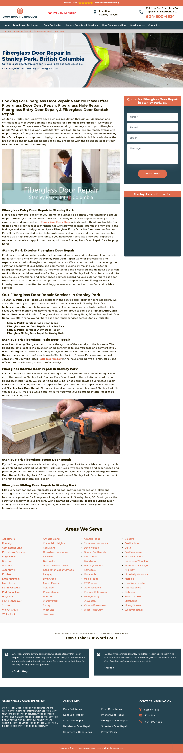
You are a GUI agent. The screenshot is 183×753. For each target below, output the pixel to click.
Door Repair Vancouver (90, 748)
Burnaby (7, 543)
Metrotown (8, 583)
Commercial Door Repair (77, 732)
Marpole (129, 578)
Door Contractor (52, 25)
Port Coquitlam (11, 592)
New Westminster (135, 583)
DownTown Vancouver (56, 552)
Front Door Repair (111, 709)
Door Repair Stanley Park (20, 31)
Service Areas (137, 25)
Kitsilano (7, 574)
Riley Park (8, 596)
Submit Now (152, 173)
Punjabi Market (52, 592)
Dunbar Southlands (95, 552)
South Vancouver (12, 601)
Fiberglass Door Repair (114, 720)
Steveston (90, 601)
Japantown (8, 570)
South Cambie (133, 596)
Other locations (93, 587)
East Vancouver (134, 552)
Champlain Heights (54, 543)
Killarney (130, 570)
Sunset (6, 605)
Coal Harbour (132, 543)
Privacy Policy (109, 732)
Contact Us (154, 25)
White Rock (9, 614)
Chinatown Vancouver (96, 543)
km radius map (152, 228)
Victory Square (133, 605)
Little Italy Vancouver (137, 574)
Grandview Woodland (137, 561)
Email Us (150, 715)
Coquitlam (49, 547)
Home (7, 25)
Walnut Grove (10, 609)
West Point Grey (93, 609)
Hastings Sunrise (93, 565)
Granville (7, 565)
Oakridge (48, 587)
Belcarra (129, 539)
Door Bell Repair (72, 709)
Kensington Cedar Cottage (58, 570)
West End (48, 609)
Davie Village (91, 547)
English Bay (9, 556)
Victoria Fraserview (95, 605)
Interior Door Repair (112, 715)
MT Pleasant (91, 583)
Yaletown (48, 614)
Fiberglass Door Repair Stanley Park (48, 31)
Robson (47, 596)
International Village (136, 565)
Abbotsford (9, 539)
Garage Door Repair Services (82, 25)
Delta (128, 547)
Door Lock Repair (73, 715)
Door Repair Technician (26, 25)
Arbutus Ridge (92, 539)
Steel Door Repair (73, 720)
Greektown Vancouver (56, 565)
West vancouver (134, 609)
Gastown (7, 561)
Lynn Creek (49, 578)
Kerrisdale (90, 570)
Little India (90, 574)
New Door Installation (114, 25)
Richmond (131, 592)
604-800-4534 (160, 16)
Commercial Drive (12, 547)
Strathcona (131, 601)
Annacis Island (51, 539)
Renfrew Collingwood (96, 592)
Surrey (46, 605)
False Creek (91, 556)
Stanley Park (50, 601)
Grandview (90, 561)
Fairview (48, 556)
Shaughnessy (91, 596)
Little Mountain (11, 578)
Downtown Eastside (14, 552)
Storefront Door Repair (114, 726)
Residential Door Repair (77, 726)
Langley (47, 574)
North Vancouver (12, 587)
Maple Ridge (91, 578)
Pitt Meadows (133, 587)
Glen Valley (49, 561)
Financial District (134, 556)
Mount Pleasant (52, 583)
